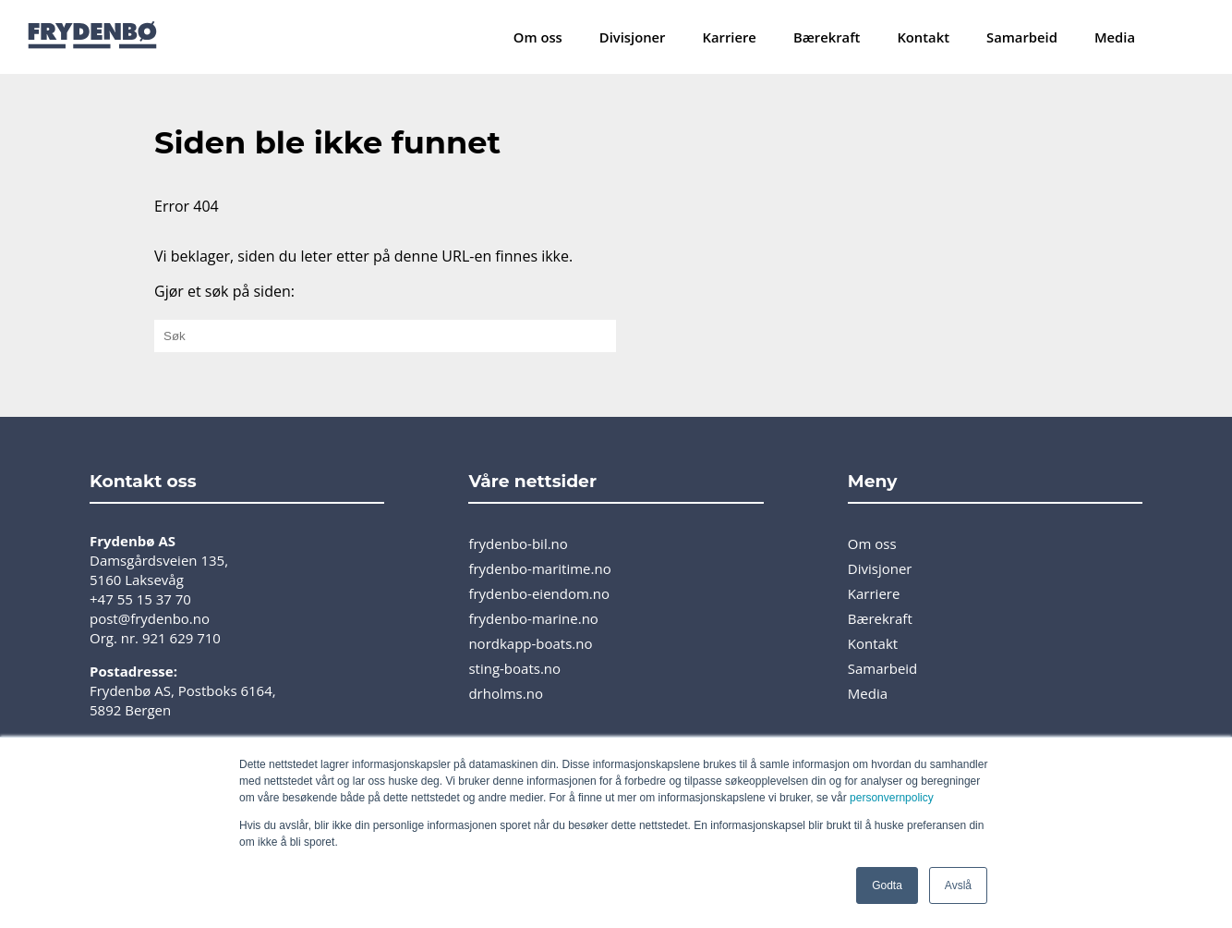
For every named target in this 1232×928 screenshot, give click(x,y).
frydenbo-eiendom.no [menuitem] (539, 593)
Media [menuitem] (1114, 37)
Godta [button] (887, 885)
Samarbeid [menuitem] (1021, 37)
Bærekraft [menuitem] (826, 37)
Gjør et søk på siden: (224, 291)
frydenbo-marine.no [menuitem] (533, 618)
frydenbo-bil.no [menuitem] (517, 543)
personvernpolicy (892, 797)
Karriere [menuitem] (729, 37)
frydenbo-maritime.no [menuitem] (539, 568)
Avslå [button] (958, 885)
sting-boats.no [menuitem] (514, 668)
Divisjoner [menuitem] (632, 37)
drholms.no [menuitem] (505, 693)
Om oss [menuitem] (537, 37)
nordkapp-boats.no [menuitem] (530, 643)
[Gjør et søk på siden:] (385, 336)
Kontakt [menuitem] (923, 37)
